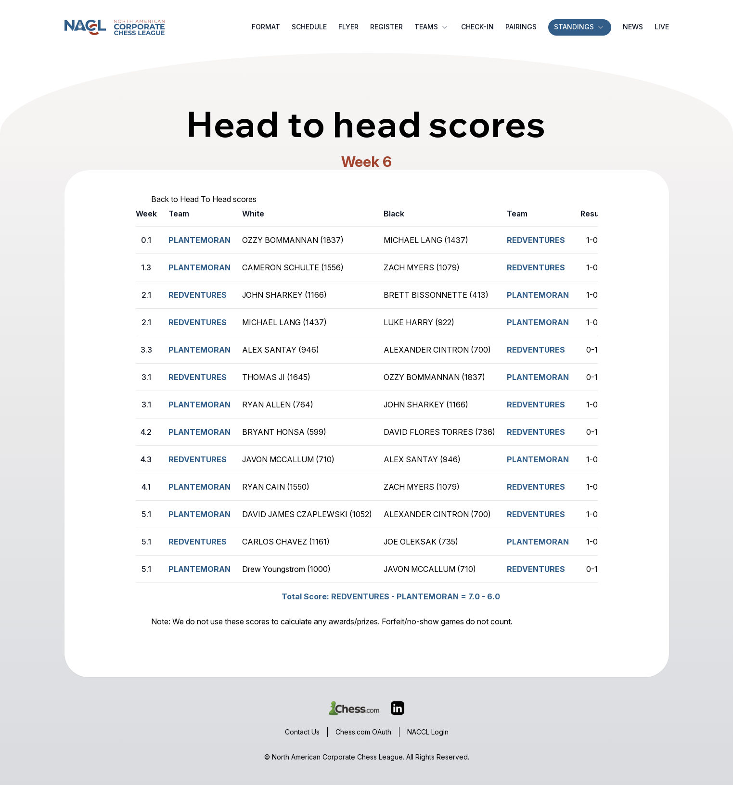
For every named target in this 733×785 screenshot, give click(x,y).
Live (662, 27)
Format (266, 27)
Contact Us (302, 732)
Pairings (521, 27)
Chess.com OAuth (363, 732)
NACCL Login (428, 732)
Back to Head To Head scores (204, 199)
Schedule (309, 27)
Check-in (477, 27)
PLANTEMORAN (538, 295)
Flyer (348, 27)
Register (386, 27)
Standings (579, 27)
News (633, 27)
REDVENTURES (536, 240)
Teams (432, 27)
